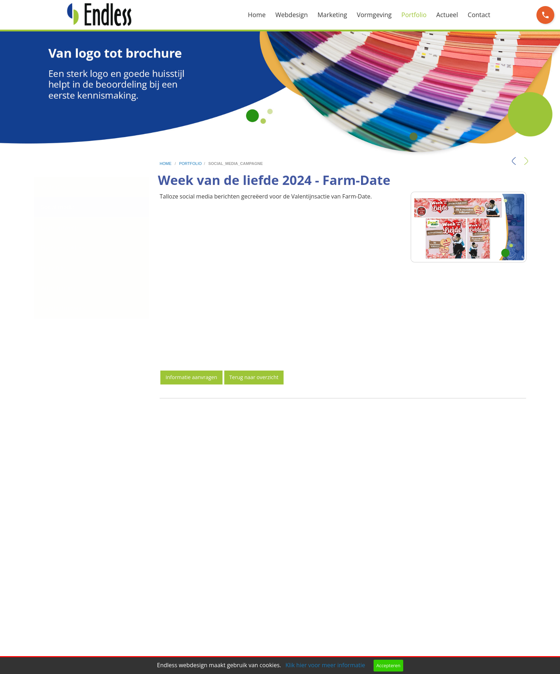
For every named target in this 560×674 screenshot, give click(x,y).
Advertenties (58, 288)
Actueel (447, 14)
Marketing (332, 14)
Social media (58, 207)
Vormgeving (374, 14)
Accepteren (388, 665)
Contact (479, 14)
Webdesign (291, 14)
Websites (53, 187)
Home (257, 14)
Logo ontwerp (59, 227)
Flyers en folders (63, 247)
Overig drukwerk (63, 308)
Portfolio (414, 14)
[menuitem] (261, 15)
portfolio (190, 163)
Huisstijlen (55, 268)
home (166, 163)
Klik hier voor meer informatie (325, 665)
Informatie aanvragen (191, 377)
